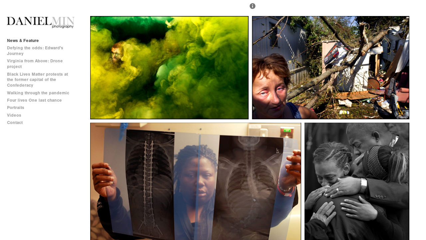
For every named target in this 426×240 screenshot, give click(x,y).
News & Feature (23, 40)
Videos (14, 115)
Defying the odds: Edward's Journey (35, 50)
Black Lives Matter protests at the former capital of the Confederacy (37, 80)
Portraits (15, 107)
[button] (252, 9)
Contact (15, 122)
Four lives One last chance (34, 100)
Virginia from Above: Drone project (35, 63)
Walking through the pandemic (38, 92)
